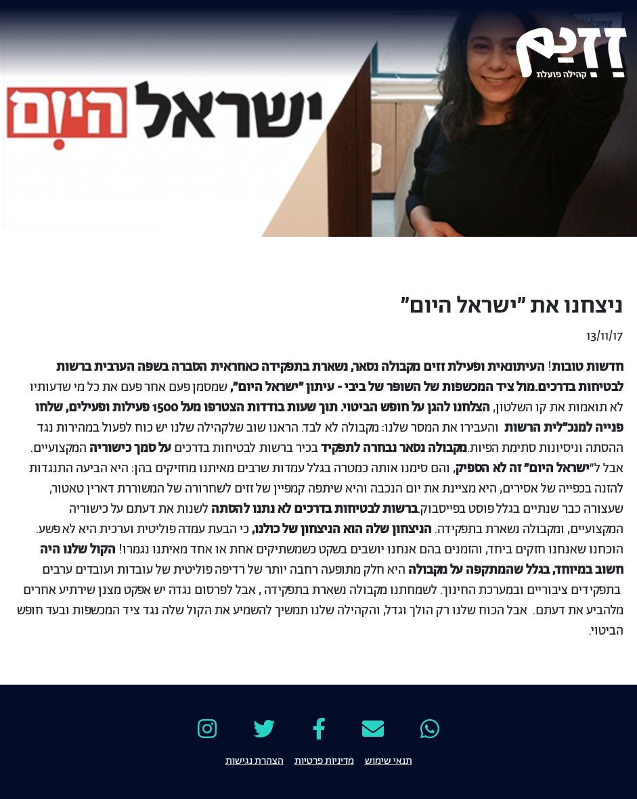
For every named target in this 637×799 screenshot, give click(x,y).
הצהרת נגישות (254, 760)
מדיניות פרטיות (324, 760)
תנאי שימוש (388, 760)
